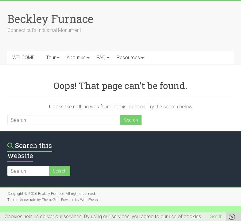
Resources (128, 57)
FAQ (101, 57)
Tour (51, 57)
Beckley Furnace (50, 18)
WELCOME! (24, 57)
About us (76, 57)
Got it (215, 216)
